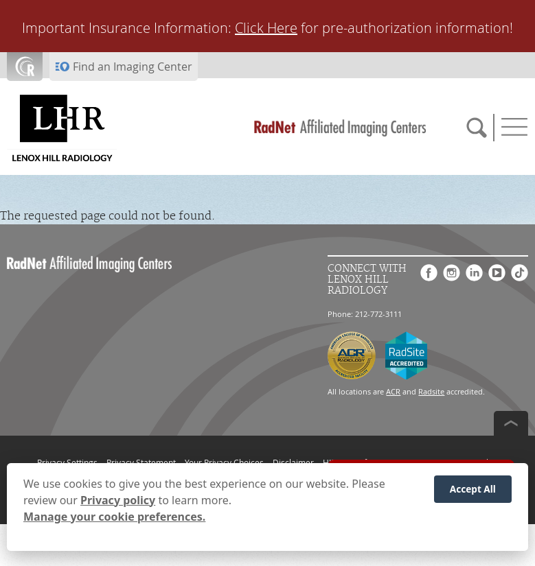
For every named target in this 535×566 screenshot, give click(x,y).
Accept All (473, 490)
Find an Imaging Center (132, 66)
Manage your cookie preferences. (114, 518)
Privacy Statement (141, 462)
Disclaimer (293, 462)
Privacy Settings (67, 462)
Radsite (431, 391)
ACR (393, 391)
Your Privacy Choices (224, 462)
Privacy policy (117, 501)
